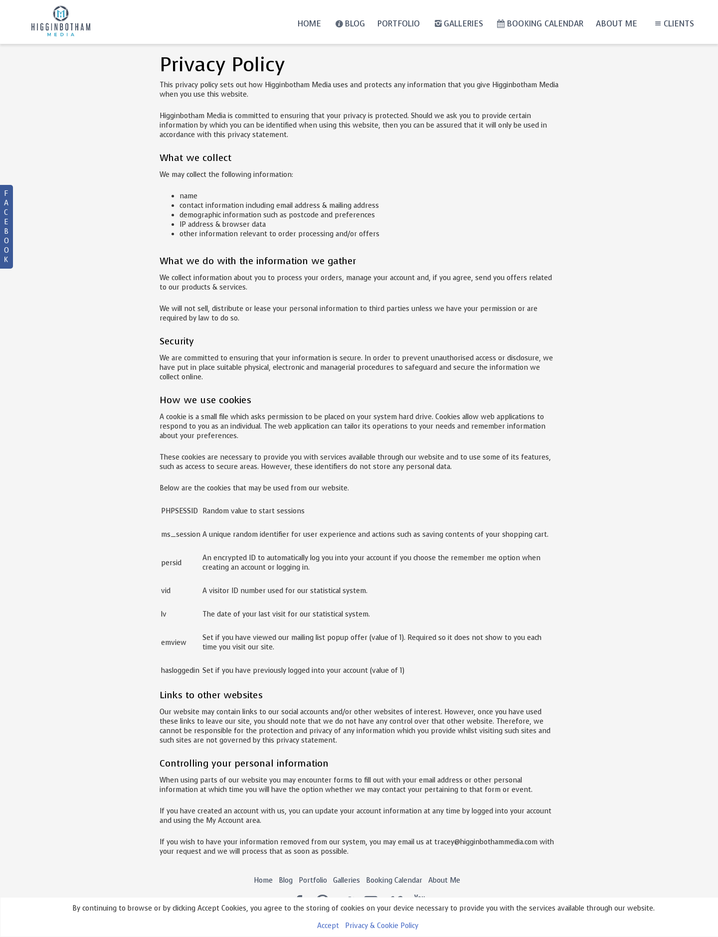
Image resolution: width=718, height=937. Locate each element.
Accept (328, 926)
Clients (673, 23)
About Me (616, 23)
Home (309, 23)
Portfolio (398, 23)
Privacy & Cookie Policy (381, 926)
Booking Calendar (539, 23)
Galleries (457, 23)
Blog (349, 23)
